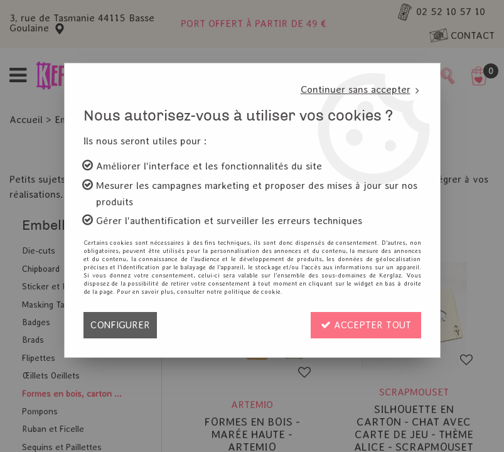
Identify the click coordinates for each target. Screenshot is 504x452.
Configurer (120, 325)
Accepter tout (366, 325)
